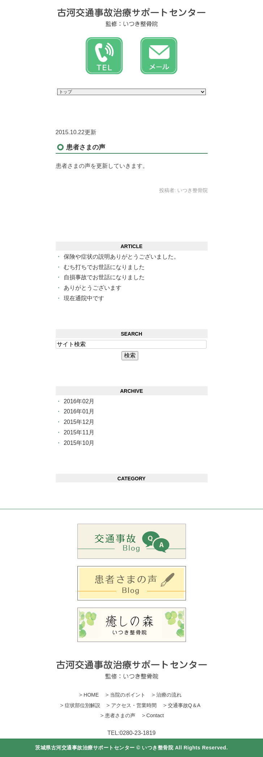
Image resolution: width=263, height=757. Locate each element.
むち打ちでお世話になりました (104, 267)
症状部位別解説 (82, 705)
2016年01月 (79, 411)
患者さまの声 (85, 147)
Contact (155, 715)
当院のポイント (127, 695)
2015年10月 (79, 443)
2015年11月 (79, 432)
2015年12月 (79, 422)
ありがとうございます (93, 288)
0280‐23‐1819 (138, 733)
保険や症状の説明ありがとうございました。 (121, 257)
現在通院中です (84, 298)
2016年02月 (79, 401)
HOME (91, 695)
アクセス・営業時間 (134, 705)
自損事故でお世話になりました (104, 277)
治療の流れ (169, 695)
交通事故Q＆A (184, 705)
